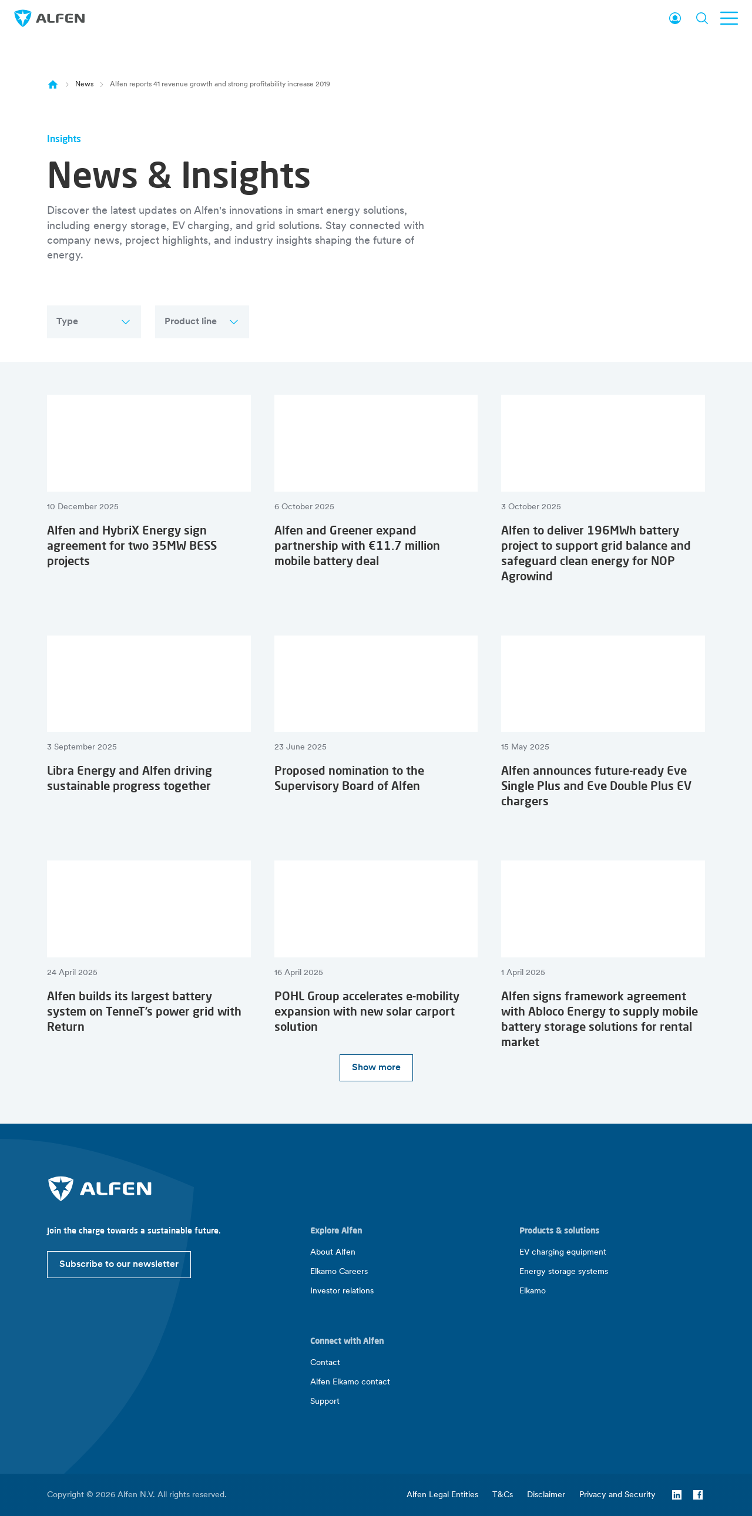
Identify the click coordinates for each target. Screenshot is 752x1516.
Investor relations (342, 1291)
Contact (325, 1363)
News (84, 84)
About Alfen (332, 1252)
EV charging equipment (562, 1252)
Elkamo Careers (339, 1272)
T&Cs (502, 1495)
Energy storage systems (563, 1272)
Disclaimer (546, 1495)
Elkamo (532, 1291)
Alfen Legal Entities (442, 1495)
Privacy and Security (617, 1495)
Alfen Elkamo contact (350, 1382)
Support (325, 1401)
